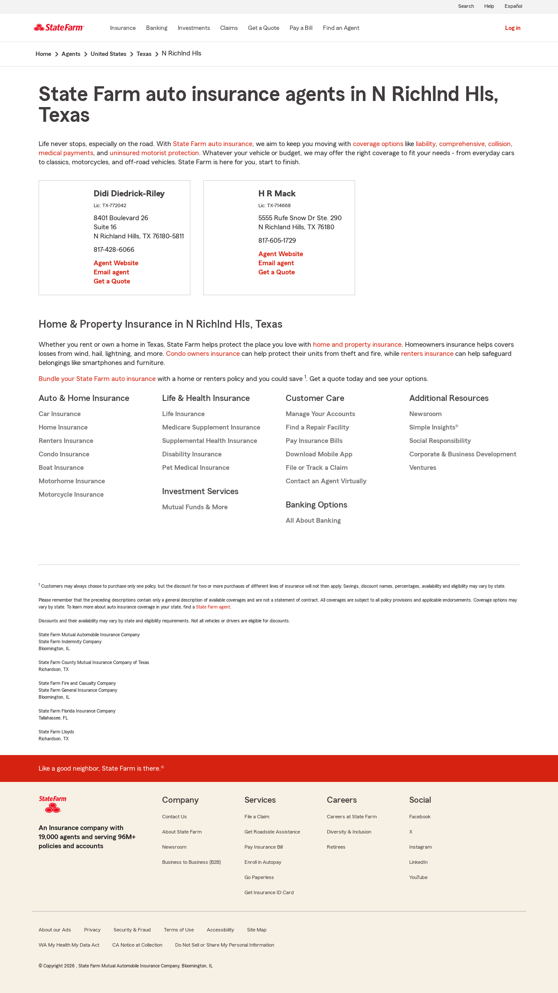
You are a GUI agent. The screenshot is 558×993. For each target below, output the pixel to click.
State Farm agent (213, 606)
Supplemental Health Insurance (209, 440)
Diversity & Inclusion (349, 831)
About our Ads (55, 929)
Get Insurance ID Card (269, 892)
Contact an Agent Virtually (326, 481)
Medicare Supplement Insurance (211, 427)
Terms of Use (179, 929)
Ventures (422, 467)
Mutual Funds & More (195, 507)
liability (426, 143)
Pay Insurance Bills (314, 440)
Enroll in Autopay (263, 862)
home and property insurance (357, 344)
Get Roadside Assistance (272, 831)
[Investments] (194, 28)
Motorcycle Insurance (71, 494)
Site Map (257, 929)
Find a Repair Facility (317, 427)
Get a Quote (112, 281)
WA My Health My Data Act (69, 944)
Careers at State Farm (352, 816)
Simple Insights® (433, 427)
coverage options (378, 143)
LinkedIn (418, 862)
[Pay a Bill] (301, 28)
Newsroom (425, 413)
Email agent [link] (111, 272)
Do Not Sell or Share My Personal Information (224, 944)
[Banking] (156, 28)
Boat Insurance (61, 467)
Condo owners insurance (203, 353)
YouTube (418, 877)
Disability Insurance (192, 454)
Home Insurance (63, 427)
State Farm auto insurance (212, 143)
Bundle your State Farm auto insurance (97, 378)
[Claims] (228, 28)
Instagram (420, 847)
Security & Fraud (132, 929)
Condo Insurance (64, 454)
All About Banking (313, 520)
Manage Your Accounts (320, 413)
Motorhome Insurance (72, 481)
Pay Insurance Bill (264, 847)
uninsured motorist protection (154, 153)
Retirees (336, 847)
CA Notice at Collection (137, 944)
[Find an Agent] (341, 28)
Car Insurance (60, 413)
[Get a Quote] (263, 28)
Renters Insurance (66, 440)
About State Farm (182, 831)
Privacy (92, 929)
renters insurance (427, 353)
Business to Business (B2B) (191, 862)
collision (499, 143)
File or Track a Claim (317, 467)
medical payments (66, 153)
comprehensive (462, 143)
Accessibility (220, 929)
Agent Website (116, 263)
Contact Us (174, 816)
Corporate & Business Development (462, 454)
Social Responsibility (440, 440)
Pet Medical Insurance (195, 467)
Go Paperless (259, 877)
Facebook (420, 816)
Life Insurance (183, 413)
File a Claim (257, 816)
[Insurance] (123, 28)
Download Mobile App (319, 454)
